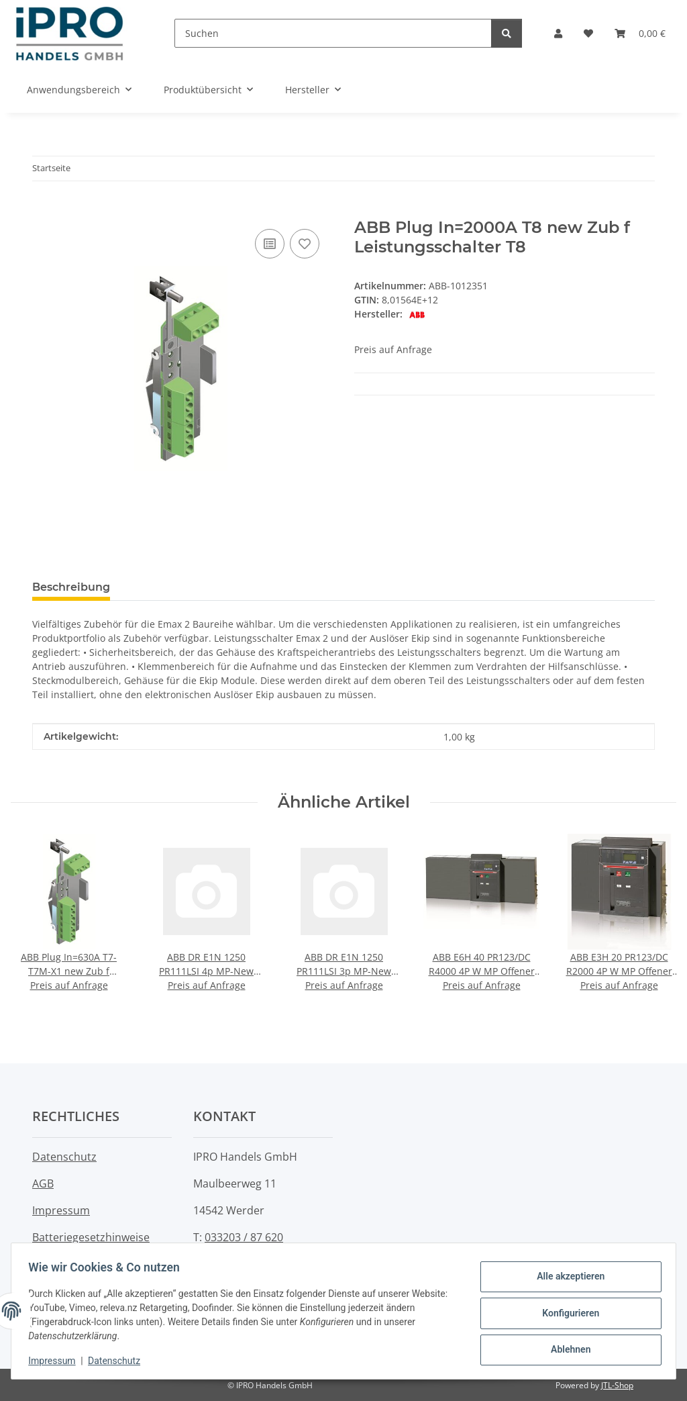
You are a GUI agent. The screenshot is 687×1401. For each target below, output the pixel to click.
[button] (558, 33)
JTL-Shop (617, 1385)
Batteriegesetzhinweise (91, 1237)
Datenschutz (119, 1360)
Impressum (56, 1360)
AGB (43, 1183)
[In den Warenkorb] (43, 210)
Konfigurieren (565, 1313)
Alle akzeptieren (566, 1278)
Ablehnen (566, 1348)
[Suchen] (333, 33)
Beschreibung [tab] (71, 587)
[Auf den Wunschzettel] (304, 243)
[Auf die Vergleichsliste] (269, 243)
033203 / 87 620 (244, 1237)
